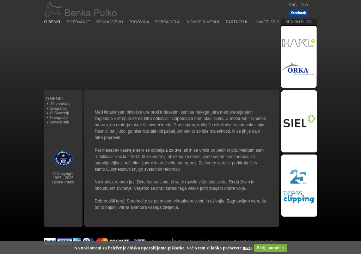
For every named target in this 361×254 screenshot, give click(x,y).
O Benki (52, 22)
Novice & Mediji (203, 22)
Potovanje (78, 22)
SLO (304, 5)
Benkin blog (299, 22)
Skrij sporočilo (270, 248)
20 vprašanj (60, 104)
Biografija (58, 108)
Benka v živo (109, 22)
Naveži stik (267, 22)
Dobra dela (167, 22)
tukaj (247, 248)
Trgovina (139, 22)
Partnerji (236, 22)
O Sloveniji (59, 113)
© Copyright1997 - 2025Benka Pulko (63, 177)
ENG (293, 5)
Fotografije (59, 117)
